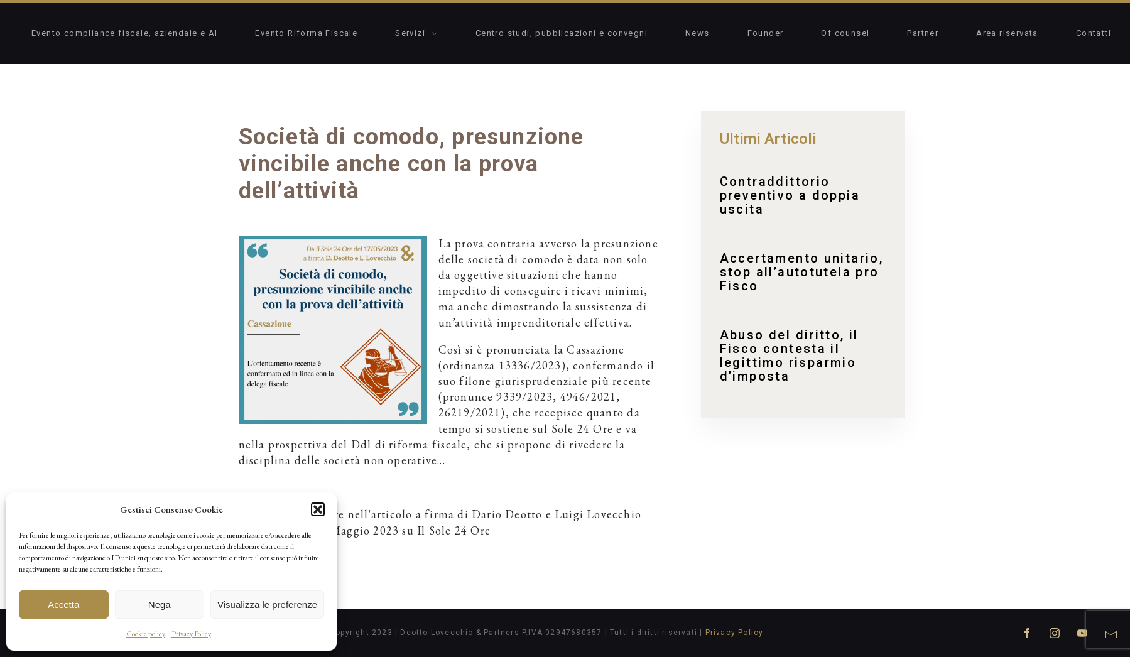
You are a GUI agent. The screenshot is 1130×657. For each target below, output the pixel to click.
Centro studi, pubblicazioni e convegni (561, 33)
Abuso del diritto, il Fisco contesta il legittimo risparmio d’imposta (789, 355)
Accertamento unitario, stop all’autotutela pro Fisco (802, 272)
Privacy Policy (191, 634)
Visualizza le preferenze (267, 604)
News (697, 33)
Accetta (63, 604)
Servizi (416, 33)
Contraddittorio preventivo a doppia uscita (790, 195)
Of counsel (845, 33)
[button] (318, 509)
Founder (765, 33)
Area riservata (1007, 33)
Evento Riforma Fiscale (306, 33)
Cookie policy (145, 634)
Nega (159, 604)
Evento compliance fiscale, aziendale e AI (124, 33)
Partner (922, 33)
